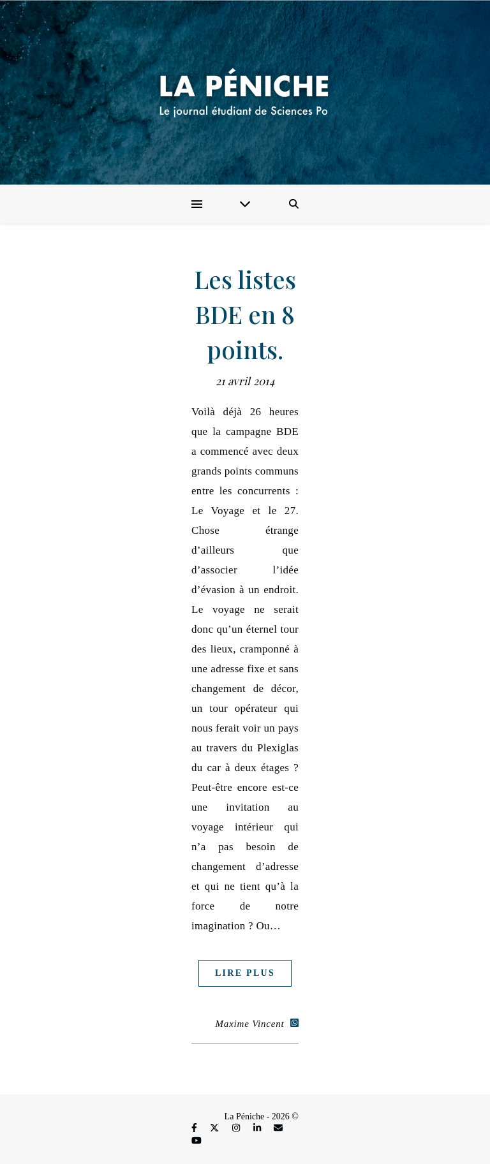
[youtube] (196, 1141)
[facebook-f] (195, 1128)
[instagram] (237, 1128)
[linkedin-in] (258, 1128)
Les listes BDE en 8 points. (245, 314)
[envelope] (278, 1128)
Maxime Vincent (250, 1024)
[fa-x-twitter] (215, 1128)
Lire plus (245, 973)
